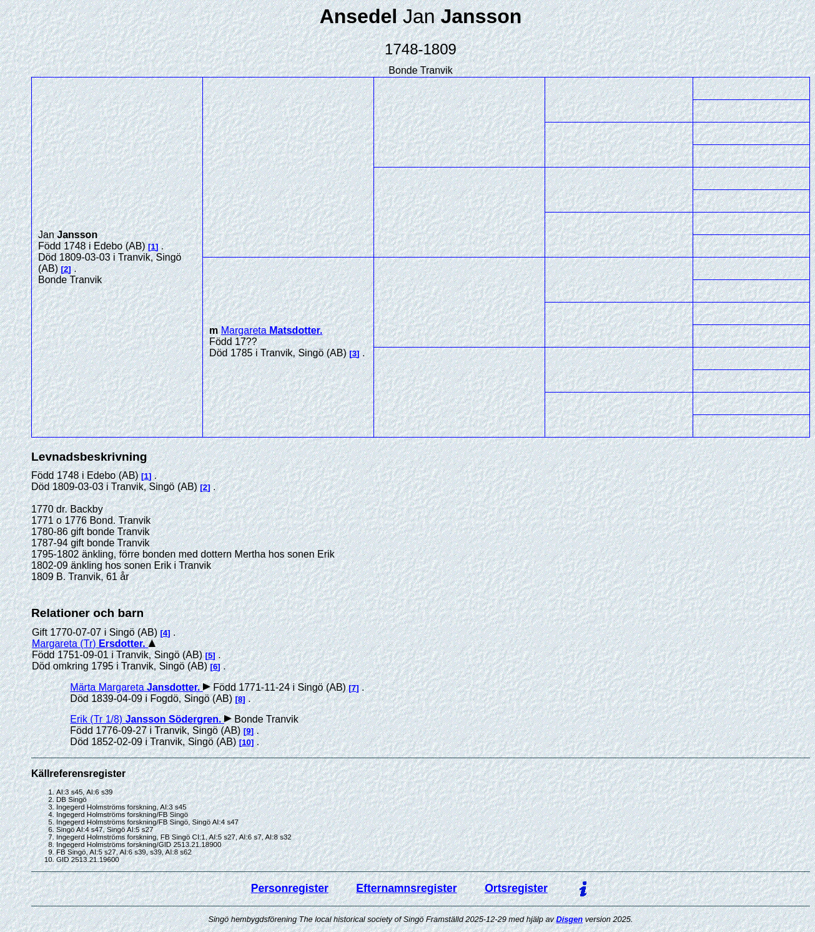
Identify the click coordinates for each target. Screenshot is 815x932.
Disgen (569, 919)
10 (246, 742)
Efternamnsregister (406, 888)
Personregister (289, 888)
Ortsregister (516, 888)
